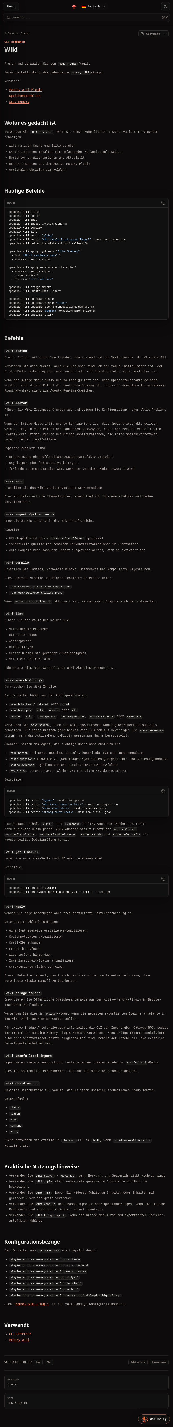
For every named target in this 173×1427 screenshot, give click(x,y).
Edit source (138, 1361)
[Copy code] (163, 202)
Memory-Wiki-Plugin (25, 90)
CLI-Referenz (20, 1333)
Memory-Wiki (19, 1339)
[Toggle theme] (165, 6)
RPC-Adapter (86, 1400)
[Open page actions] (165, 33)
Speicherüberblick (25, 96)
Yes (38, 1361)
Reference (11, 33)
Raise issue (159, 1361)
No (48, 1361)
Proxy (86, 1381)
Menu (11, 6)
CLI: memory (19, 102)
